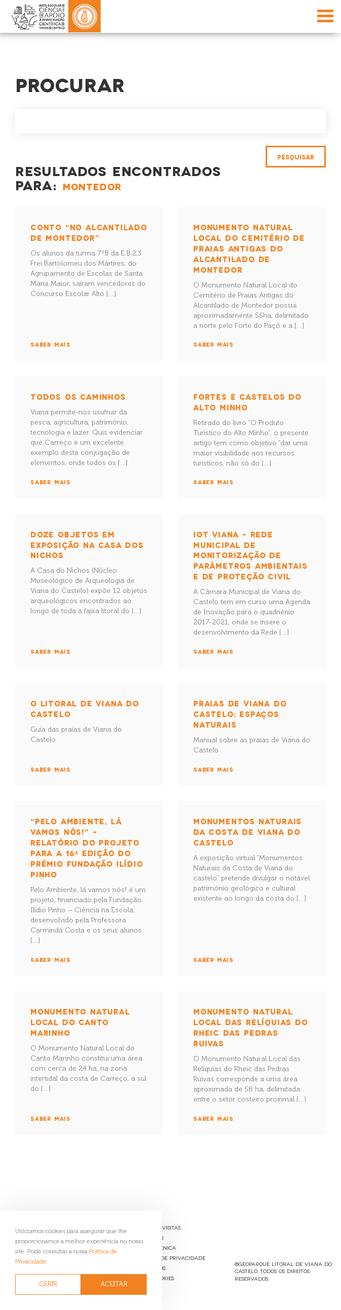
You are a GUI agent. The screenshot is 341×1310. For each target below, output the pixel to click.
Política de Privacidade (170, 1257)
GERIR (48, 1284)
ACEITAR (114, 1284)
